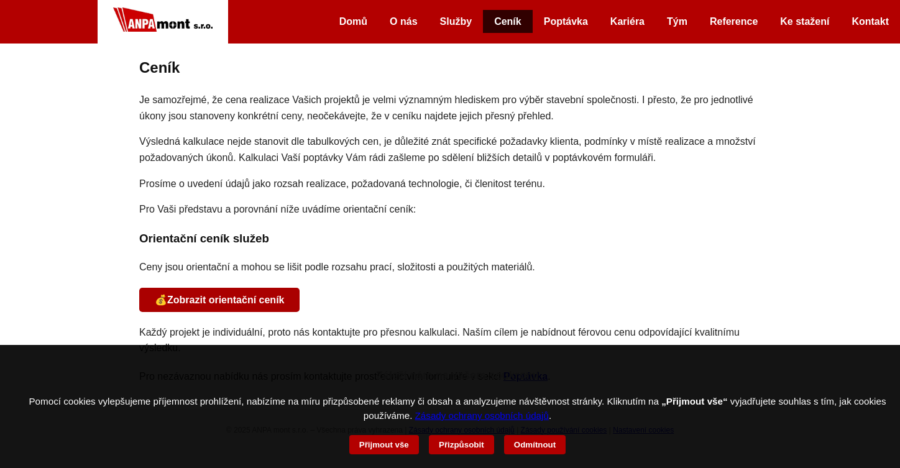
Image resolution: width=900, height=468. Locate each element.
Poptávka (566, 21)
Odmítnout (535, 444)
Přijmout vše (384, 444)
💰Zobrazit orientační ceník (219, 300)
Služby (456, 21)
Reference (734, 21)
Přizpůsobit (461, 444)
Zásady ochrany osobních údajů (482, 415)
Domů (353, 21)
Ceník (507, 21)
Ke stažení (804, 21)
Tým (677, 21)
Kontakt (870, 21)
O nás (403, 21)
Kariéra (627, 21)
